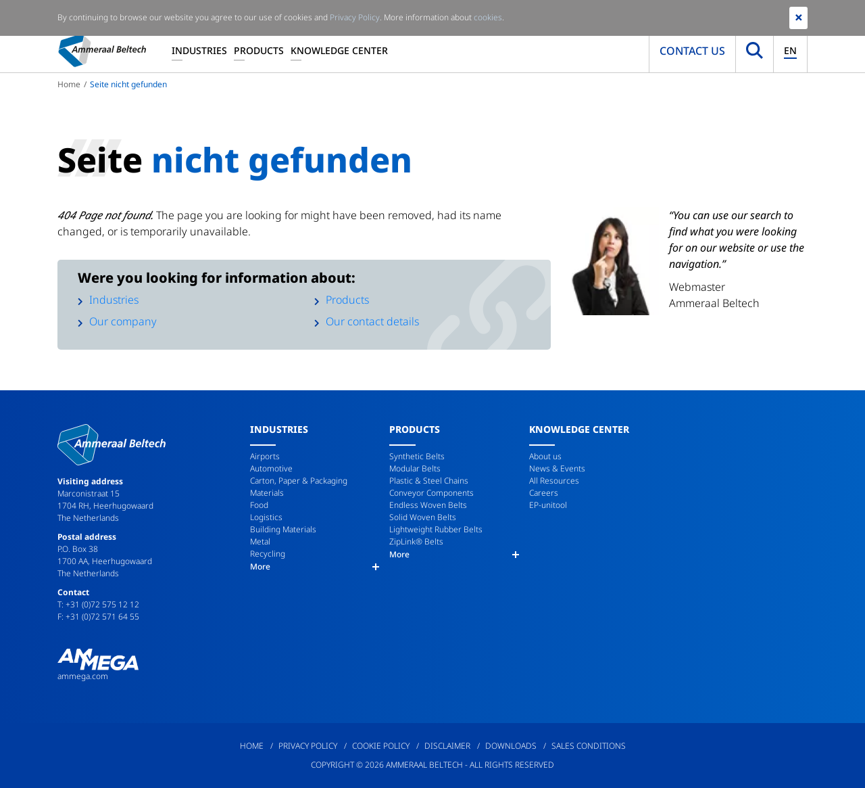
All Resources (554, 480)
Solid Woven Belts (422, 517)
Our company (123, 321)
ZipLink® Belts (416, 541)
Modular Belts (415, 468)
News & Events (557, 468)
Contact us (692, 50)
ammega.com (82, 676)
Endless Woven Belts (428, 505)
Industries (199, 50)
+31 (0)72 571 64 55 (102, 616)
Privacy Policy (307, 745)
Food (259, 505)
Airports (265, 456)
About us (545, 456)
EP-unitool (548, 505)
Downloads (511, 745)
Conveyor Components (431, 493)
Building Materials (283, 529)
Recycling (267, 553)
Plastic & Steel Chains (428, 480)
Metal (260, 541)
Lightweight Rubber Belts (436, 529)
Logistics (266, 517)
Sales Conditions (588, 745)
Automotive (271, 468)
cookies (488, 17)
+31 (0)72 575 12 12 (102, 604)
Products (259, 50)
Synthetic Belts (417, 456)
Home (68, 84)
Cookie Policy (381, 745)
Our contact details (372, 321)
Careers (543, 493)
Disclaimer (447, 745)
